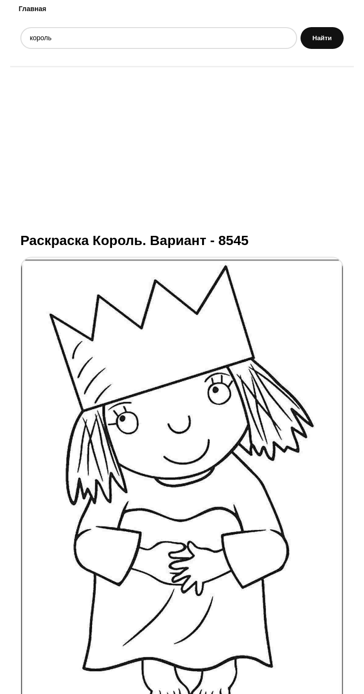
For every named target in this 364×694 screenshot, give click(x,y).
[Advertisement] (182, 148)
